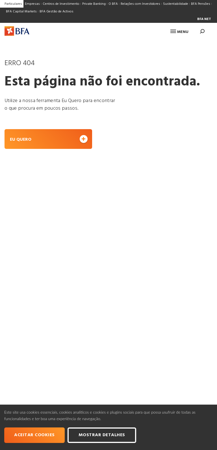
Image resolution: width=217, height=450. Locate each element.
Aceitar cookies (34, 435)
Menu (179, 32)
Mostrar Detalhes (102, 435)
